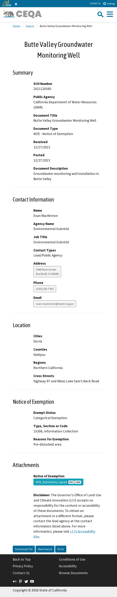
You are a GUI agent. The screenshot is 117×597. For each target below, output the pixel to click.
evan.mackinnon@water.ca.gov (55, 304)
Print (61, 549)
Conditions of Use (72, 559)
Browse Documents (73, 573)
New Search (45, 549)
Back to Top (22, 559)
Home (16, 26)
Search (30, 26)
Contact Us (95, 3)
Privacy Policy (23, 566)
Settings (109, 3)
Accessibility (68, 566)
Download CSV (24, 549)
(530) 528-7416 (45, 289)
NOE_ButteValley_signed (58, 482)
